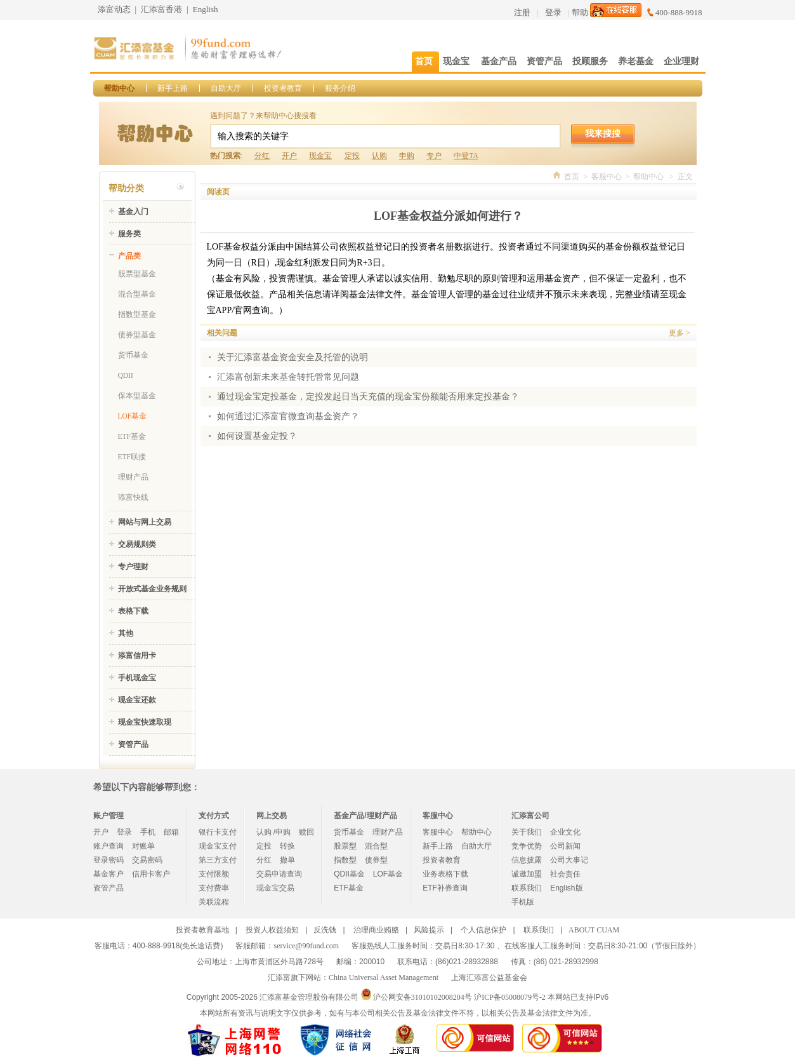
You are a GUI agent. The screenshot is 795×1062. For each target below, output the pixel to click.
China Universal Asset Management (383, 977)
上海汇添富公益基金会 (489, 977)
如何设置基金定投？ (257, 436)
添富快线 (133, 497)
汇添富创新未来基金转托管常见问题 (288, 377)
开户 (289, 155)
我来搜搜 (603, 133)
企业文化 (565, 832)
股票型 (345, 846)
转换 (287, 846)
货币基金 (133, 355)
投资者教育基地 (202, 929)
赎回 (306, 832)
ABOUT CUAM (593, 929)
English (205, 9)
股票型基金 (137, 274)
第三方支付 (218, 860)
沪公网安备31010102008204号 (422, 997)
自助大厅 (226, 88)
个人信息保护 (483, 929)
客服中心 (606, 176)
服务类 (129, 234)
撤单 (287, 860)
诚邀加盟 (526, 874)
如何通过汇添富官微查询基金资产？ (288, 416)
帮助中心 (119, 88)
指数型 (345, 860)
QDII (125, 375)
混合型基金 (137, 294)
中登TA (466, 155)
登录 (553, 12)
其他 (125, 633)
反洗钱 (324, 929)
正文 (685, 176)
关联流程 (214, 901)
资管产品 (133, 744)
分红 (262, 155)
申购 (406, 155)
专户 (434, 155)
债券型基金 (137, 335)
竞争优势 (526, 846)
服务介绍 (340, 88)
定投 (352, 155)
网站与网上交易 (144, 522)
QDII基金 (349, 874)
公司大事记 (569, 860)
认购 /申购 (273, 832)
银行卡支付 (218, 832)
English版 (566, 888)
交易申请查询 (279, 874)
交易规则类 (137, 544)
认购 (379, 155)
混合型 (376, 846)
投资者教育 (283, 88)
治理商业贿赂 (376, 929)
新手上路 (172, 88)
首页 (571, 176)
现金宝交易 (275, 888)
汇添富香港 (161, 9)
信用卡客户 (151, 874)
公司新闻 (565, 846)
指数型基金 (137, 314)
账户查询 (108, 846)
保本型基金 (137, 396)
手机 (147, 832)
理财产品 (133, 477)
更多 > (679, 333)
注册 (522, 12)
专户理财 (133, 566)
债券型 (376, 860)
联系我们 (526, 888)
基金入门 (133, 211)
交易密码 (147, 860)
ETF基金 (132, 436)
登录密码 (108, 860)
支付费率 (214, 888)
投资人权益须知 (272, 929)
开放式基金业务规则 (152, 589)
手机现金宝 (137, 678)
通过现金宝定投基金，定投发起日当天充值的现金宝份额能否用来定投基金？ (368, 396)
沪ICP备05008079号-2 (510, 997)
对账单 (143, 846)
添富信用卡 (137, 655)
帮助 (580, 12)
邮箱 (171, 832)
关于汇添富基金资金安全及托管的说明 (292, 357)
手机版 (522, 901)
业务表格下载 (445, 874)
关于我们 (526, 832)
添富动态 (114, 9)
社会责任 (565, 874)
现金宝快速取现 (144, 722)
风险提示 (429, 929)
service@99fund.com (306, 945)
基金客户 (108, 874)
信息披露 (526, 860)
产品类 (129, 256)
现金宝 (320, 155)
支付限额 (214, 874)
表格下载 (133, 611)
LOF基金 (132, 416)
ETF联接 (132, 456)
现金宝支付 (218, 846)
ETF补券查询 (445, 888)
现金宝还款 (137, 700)
